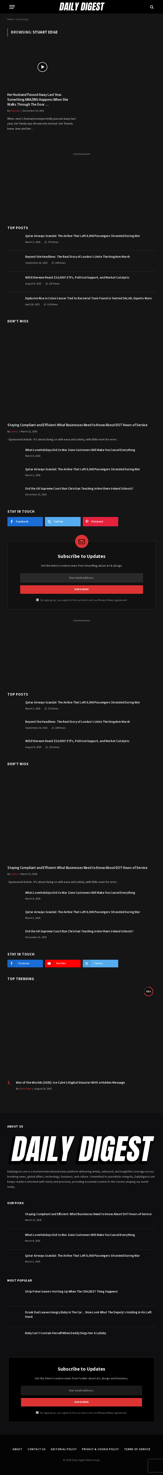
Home (10, 19)
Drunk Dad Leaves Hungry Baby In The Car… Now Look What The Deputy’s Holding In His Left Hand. (88, 1314)
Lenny (14, 431)
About (17, 1449)
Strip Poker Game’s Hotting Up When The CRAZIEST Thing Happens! (71, 1291)
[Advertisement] (81, 186)
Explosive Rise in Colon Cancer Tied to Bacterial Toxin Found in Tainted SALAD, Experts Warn (88, 298)
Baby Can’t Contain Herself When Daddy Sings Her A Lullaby (65, 1333)
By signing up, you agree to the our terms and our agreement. (81, 600)
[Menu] (12, 7)
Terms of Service (137, 1449)
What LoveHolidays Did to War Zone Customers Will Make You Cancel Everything (80, 450)
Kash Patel (25, 1089)
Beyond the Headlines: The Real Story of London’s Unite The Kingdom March (77, 257)
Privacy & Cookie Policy (100, 1449)
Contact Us (37, 1449)
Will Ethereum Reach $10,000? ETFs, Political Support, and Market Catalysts (77, 277)
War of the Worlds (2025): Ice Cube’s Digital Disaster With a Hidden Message (70, 1082)
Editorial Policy (64, 1449)
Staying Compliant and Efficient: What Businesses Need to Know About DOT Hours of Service (77, 425)
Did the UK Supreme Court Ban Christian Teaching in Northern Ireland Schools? (79, 488)
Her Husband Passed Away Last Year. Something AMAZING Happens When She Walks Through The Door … (37, 99)
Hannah (15, 111)
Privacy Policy (106, 600)
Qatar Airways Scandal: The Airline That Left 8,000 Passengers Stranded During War (82, 236)
